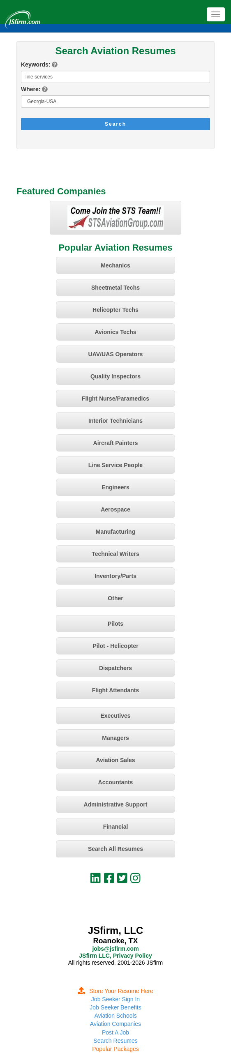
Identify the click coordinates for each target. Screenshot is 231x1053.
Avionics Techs (115, 332)
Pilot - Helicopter (115, 646)
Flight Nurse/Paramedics (115, 398)
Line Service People (115, 465)
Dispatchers (115, 668)
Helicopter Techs (115, 309)
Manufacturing (115, 531)
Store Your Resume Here (115, 991)
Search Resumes (115, 1040)
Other (115, 598)
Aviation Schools (115, 1015)
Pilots (115, 623)
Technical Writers (115, 554)
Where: (30, 89)
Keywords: (36, 64)
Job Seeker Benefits (115, 1007)
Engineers (115, 487)
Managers (115, 738)
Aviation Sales (115, 760)
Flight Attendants (115, 690)
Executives (115, 715)
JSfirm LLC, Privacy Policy (115, 955)
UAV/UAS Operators (115, 354)
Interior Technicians (115, 420)
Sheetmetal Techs (115, 287)
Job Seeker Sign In (115, 999)
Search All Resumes (115, 849)
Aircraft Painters (115, 443)
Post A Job (115, 1032)
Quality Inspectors (115, 376)
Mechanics (115, 265)
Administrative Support (116, 804)
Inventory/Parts (115, 576)
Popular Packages (115, 1049)
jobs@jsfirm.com (115, 948)
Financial (115, 826)
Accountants (115, 782)
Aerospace (115, 509)
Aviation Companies (115, 1024)
